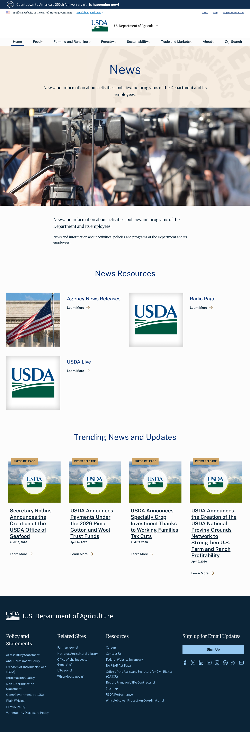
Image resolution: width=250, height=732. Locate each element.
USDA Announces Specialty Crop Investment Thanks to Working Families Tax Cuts (154, 523)
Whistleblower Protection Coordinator (135, 700)
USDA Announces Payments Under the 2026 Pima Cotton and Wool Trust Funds (91, 523)
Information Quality (20, 678)
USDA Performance (119, 694)
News (205, 12)
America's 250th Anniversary (62, 4)
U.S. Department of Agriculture (135, 25)
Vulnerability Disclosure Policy (27, 713)
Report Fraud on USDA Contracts (130, 682)
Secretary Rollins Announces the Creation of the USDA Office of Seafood (31, 523)
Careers (111, 647)
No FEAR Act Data (118, 665)
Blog (215, 12)
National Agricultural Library (77, 653)
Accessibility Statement (23, 655)
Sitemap (112, 688)
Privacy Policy (15, 707)
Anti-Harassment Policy (23, 661)
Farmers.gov (67, 647)
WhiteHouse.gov (70, 676)
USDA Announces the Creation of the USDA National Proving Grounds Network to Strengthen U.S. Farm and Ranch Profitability (213, 532)
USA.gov (64, 670)
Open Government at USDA (25, 695)
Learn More (75, 308)
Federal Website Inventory (124, 659)
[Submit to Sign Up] (213, 649)
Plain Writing (15, 700)
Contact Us (114, 653)
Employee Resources (233, 12)
